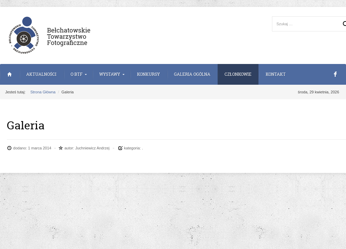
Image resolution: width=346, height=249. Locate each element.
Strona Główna (9, 74)
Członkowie (238, 74)
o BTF (76, 74)
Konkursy (148, 74)
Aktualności (41, 74)
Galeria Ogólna (192, 74)
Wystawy (109, 74)
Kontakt (276, 74)
